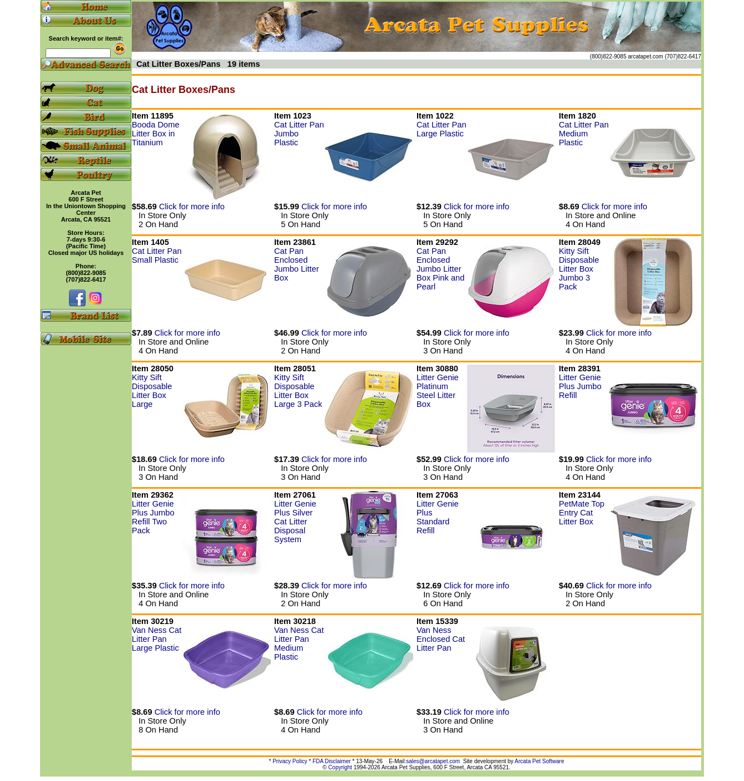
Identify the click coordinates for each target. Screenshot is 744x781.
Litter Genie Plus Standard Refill (437, 517)
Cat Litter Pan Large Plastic (441, 129)
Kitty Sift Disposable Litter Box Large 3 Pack (298, 391)
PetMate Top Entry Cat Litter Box (581, 512)
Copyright (340, 767)
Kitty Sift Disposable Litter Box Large (152, 391)
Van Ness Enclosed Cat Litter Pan (440, 639)
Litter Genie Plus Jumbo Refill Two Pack (153, 517)
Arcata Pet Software (539, 761)
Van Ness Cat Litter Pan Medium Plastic (299, 643)
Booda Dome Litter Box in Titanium (156, 133)
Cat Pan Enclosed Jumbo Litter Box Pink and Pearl (440, 269)
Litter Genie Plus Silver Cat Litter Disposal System (295, 521)
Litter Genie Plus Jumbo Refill (580, 386)
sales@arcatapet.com (433, 761)
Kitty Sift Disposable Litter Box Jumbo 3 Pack (579, 269)
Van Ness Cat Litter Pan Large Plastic (156, 639)
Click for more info (192, 206)
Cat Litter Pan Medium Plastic (584, 133)
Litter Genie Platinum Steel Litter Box (437, 391)
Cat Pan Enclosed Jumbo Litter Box (296, 264)
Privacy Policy (289, 761)
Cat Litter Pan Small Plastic (157, 255)
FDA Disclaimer (332, 761)
